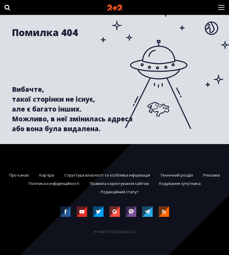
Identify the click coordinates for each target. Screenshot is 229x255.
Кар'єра (46, 175)
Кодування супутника (180, 183)
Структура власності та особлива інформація (107, 175)
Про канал (19, 175)
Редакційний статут (120, 191)
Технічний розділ (176, 175)
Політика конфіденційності (54, 183)
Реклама (211, 175)
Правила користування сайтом (119, 183)
